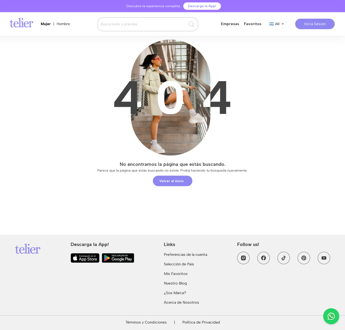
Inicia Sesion (315, 24)
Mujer (46, 24)
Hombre (63, 24)
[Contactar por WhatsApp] (331, 316)
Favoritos (252, 24)
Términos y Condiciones (146, 322)
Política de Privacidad (201, 322)
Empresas (230, 24)
